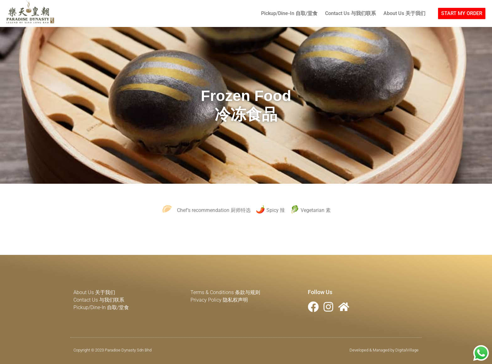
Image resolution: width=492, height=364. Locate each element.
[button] (461, 13)
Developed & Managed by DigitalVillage (384, 350)
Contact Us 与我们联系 (350, 13)
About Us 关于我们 (404, 13)
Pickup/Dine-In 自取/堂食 (289, 13)
